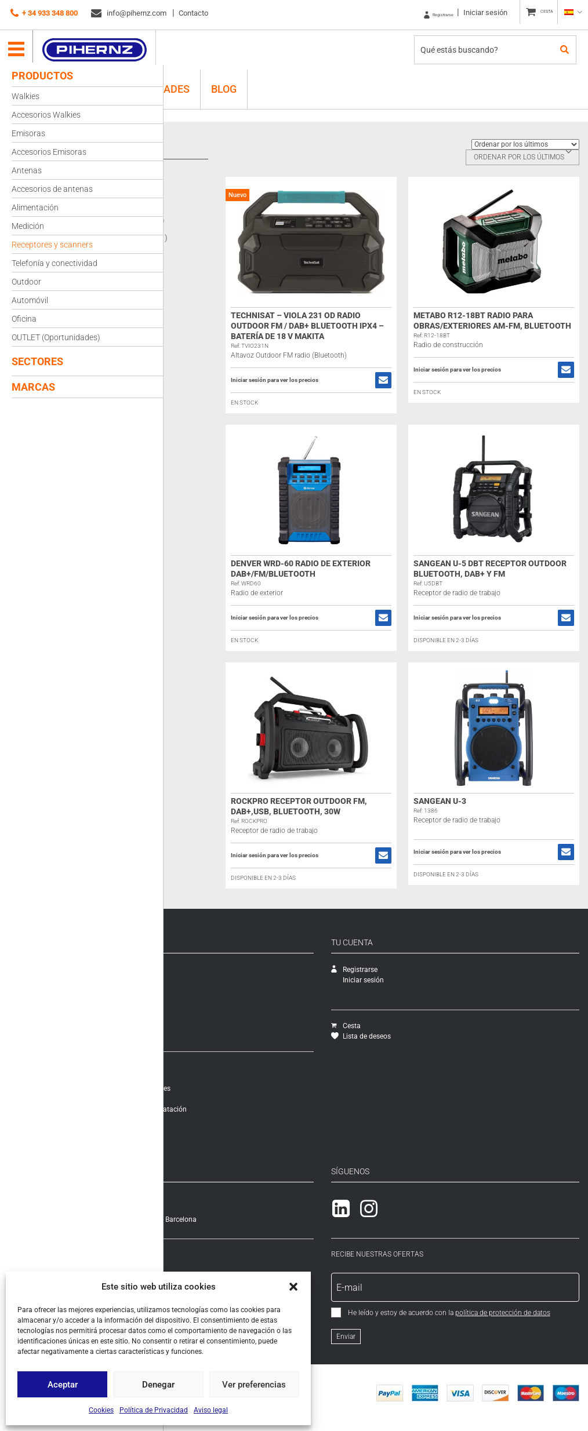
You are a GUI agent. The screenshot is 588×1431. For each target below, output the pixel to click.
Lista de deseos (414, 1036)
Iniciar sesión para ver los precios (327, 380)
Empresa (186, 970)
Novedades (190, 1011)
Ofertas (183, 1022)
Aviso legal (211, 1410)
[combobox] (522, 157)
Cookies (101, 1410)
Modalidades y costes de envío (220, 1078)
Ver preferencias (254, 1384)
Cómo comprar (196, 1068)
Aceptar (63, 1384)
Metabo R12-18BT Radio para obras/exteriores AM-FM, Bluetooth (500, 326)
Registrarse (414, 13)
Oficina (24, 318)
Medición (28, 226)
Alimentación (35, 207)
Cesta (399, 1026)
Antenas (27, 170)
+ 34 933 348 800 (44, 13)
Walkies (25, 96)
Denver (209, 202)
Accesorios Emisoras (49, 151)
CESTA (539, 13)
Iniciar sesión (470, 12)
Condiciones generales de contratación (233, 1109)
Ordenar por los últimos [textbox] (519, 157)
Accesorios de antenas (52, 189)
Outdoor (26, 281)
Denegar (158, 1384)
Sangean (213, 220)
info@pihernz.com (128, 13)
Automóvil (30, 300)
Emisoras (28, 133)
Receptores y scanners (52, 244)
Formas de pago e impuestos (218, 1099)
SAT (178, 980)
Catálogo (186, 990)
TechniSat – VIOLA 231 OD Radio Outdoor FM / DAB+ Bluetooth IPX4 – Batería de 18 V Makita (348, 326)
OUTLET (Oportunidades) (56, 337)
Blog (224, 84)
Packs (181, 1032)
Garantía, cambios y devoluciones (225, 1088)
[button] (293, 1286)
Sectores (37, 361)
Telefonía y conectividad (54, 263)
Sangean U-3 (466, 801)
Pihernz (102, 44)
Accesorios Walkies (46, 114)
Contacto (193, 13)
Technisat (214, 237)
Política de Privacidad (153, 1410)
